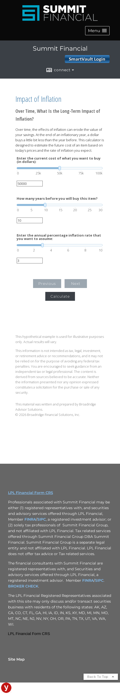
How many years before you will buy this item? (57, 198)
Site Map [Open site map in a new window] (16, 659)
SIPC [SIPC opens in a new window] (41, 519)
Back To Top (100, 677)
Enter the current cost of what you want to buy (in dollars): (58, 160)
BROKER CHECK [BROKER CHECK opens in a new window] (23, 586)
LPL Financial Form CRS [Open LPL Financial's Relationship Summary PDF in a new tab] (30, 492)
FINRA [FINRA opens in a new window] (30, 519)
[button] (97, 30)
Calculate (60, 296)
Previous (47, 283)
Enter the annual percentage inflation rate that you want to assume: (59, 237)
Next (75, 283)
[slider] (60, 168)
